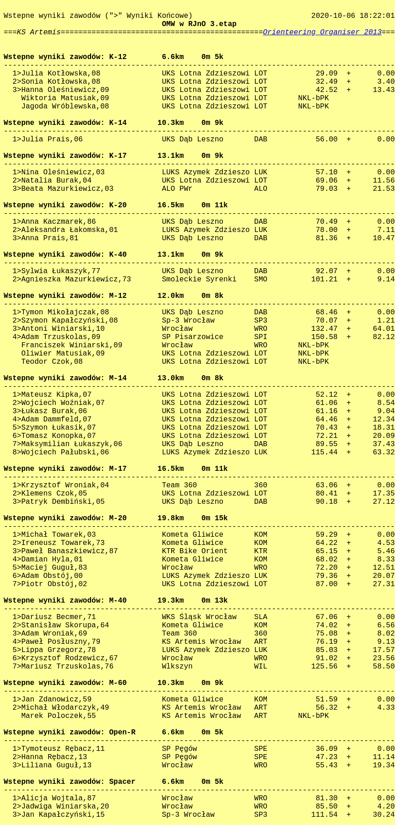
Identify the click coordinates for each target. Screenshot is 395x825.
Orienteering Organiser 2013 (322, 32)
